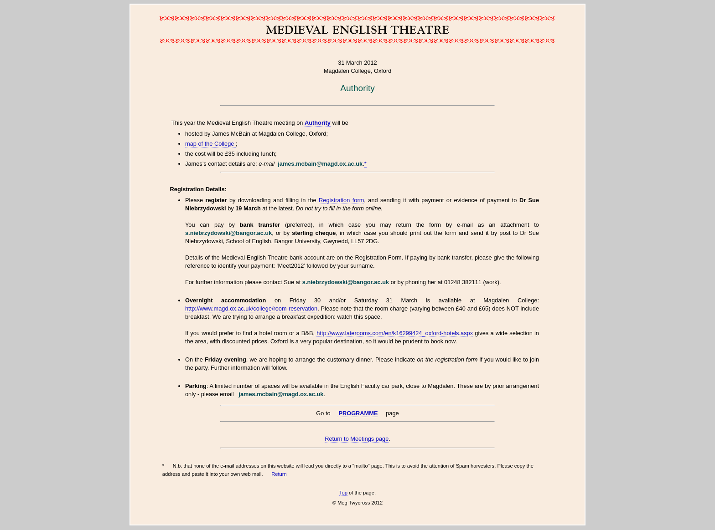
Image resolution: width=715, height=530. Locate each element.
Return (279, 474)
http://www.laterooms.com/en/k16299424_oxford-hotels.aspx (394, 333)
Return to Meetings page (357, 438)
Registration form (341, 200)
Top (343, 492)
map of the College (210, 143)
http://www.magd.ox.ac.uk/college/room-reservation (251, 308)
